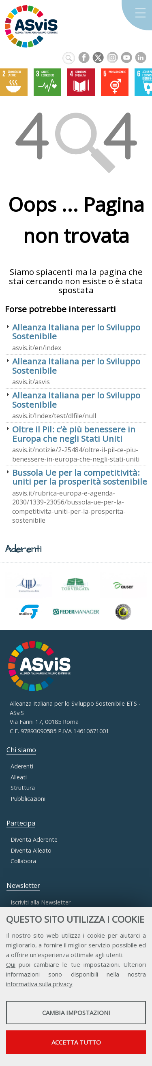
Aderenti (22, 766)
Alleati (19, 777)
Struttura (23, 788)
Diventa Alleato (31, 850)
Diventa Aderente (34, 839)
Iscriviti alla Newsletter (41, 902)
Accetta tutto (76, 1042)
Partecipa (20, 823)
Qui (10, 964)
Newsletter (23, 885)
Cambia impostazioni (76, 1013)
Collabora (23, 861)
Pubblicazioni (28, 798)
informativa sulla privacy (39, 984)
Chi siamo (21, 749)
